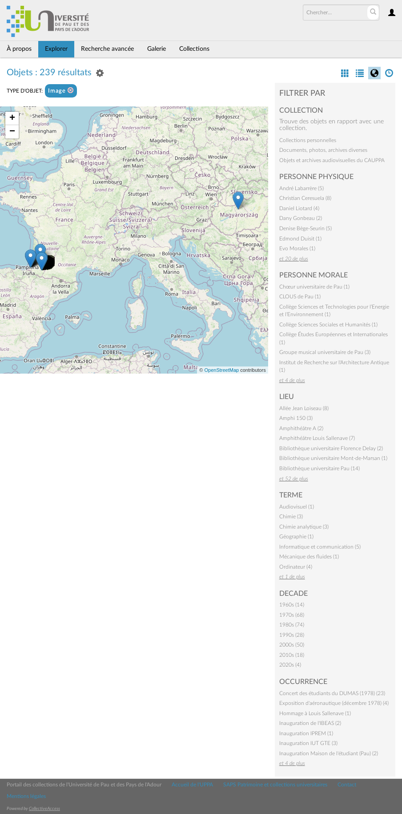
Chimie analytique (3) (304, 526)
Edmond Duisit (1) (300, 238)
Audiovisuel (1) (296, 506)
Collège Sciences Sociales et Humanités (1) (328, 324)
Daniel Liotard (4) (299, 208)
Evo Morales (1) (297, 248)
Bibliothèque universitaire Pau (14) (319, 468)
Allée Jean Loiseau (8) (304, 408)
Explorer (56, 49)
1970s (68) (291, 615)
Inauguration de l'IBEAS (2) (310, 723)
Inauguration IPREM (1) (306, 733)
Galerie (156, 49)
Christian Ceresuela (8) (305, 198)
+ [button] (12, 118)
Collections (194, 49)
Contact (347, 784)
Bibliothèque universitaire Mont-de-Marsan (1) (333, 458)
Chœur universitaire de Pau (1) (314, 286)
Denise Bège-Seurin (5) (305, 228)
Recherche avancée (107, 49)
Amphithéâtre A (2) (301, 428)
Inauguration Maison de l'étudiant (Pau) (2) (328, 753)
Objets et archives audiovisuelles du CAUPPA (332, 160)
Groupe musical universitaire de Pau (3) (324, 352)
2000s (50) (291, 644)
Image (61, 90)
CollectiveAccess (44, 808)
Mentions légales (26, 796)
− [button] (12, 131)
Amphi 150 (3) (296, 418)
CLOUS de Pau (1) (300, 296)
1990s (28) (291, 635)
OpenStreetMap (221, 370)
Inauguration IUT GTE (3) (308, 743)
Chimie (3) (291, 516)
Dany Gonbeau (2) (300, 218)
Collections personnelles (307, 140)
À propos (19, 49)
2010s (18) (291, 655)
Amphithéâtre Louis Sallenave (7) (317, 438)
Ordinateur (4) (295, 567)
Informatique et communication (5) (320, 546)
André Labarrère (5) (301, 188)
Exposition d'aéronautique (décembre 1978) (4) (334, 703)
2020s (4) (290, 664)
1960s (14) (291, 604)
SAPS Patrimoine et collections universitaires (275, 784)
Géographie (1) (296, 536)
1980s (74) (291, 624)
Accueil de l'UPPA (192, 784)
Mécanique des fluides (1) (309, 556)
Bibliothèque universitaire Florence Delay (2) (331, 448)
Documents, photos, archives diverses (323, 150)
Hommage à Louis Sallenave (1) (315, 713)
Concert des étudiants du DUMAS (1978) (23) (332, 693)
